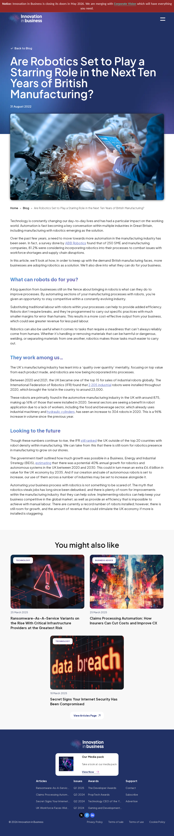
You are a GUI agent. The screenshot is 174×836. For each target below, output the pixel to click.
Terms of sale (116, 821)
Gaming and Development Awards (105, 807)
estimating (43, 463)
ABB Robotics (75, 243)
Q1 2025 (79, 787)
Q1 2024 (79, 807)
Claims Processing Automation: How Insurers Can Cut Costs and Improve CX (53, 794)
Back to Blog (21, 48)
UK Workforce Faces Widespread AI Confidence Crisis (53, 807)
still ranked (89, 440)
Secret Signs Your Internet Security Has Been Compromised (53, 801)
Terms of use (136, 821)
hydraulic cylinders (60, 411)
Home (14, 208)
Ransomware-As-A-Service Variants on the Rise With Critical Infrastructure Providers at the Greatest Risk (53, 787)
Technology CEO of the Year (105, 801)
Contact (131, 787)
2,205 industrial (99, 385)
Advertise (132, 801)
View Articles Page (87, 715)
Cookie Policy (157, 821)
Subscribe (132, 794)
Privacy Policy (95, 821)
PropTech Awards (99, 794)
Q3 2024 (79, 794)
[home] (25, 19)
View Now (91, 772)
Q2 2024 (79, 801)
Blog (26, 208)
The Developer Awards (102, 787)
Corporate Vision (125, 4)
